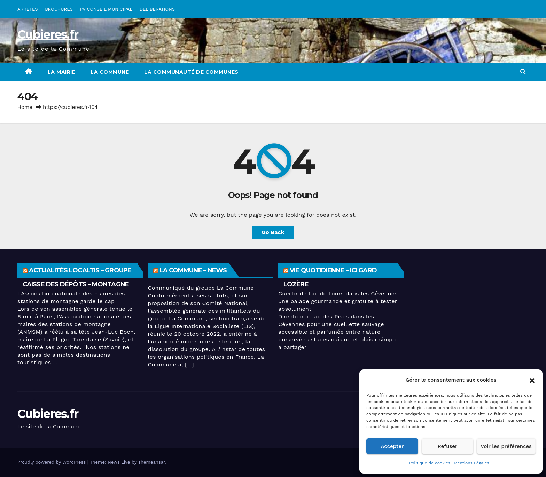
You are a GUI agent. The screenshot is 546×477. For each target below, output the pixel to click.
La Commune (110, 72)
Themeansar (151, 462)
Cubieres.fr (47, 34)
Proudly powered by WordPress (52, 462)
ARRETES (27, 9)
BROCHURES (59, 9)
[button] (532, 379)
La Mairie (62, 72)
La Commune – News (193, 270)
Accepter (392, 446)
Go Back (273, 232)
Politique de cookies (429, 463)
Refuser (448, 446)
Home (24, 107)
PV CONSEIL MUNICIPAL (106, 9)
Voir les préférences (506, 446)
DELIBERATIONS (157, 9)
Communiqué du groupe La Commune (201, 288)
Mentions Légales (471, 463)
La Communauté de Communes (191, 72)
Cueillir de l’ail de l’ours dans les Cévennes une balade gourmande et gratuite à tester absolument (338, 301)
